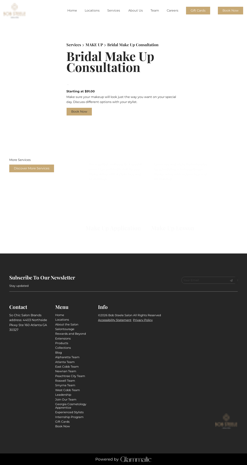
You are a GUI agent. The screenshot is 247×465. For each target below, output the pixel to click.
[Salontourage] (64, 329)
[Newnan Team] (65, 371)
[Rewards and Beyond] (70, 333)
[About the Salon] (66, 324)
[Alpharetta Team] (67, 357)
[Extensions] (63, 338)
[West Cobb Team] (67, 390)
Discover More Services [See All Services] (31, 168)
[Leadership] (63, 394)
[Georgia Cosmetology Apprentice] (70, 405)
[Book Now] (230, 10)
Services (73, 45)
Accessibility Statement (114, 320)
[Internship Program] (69, 417)
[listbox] (135, 10)
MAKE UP (94, 45)
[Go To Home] (14, 10)
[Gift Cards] (198, 10)
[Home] (72, 10)
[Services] (113, 10)
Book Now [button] (79, 111)
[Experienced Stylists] (69, 412)
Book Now (230, 10)
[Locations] (92, 10)
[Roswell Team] (65, 380)
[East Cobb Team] (67, 366)
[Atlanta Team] (65, 362)
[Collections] (63, 348)
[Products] (61, 343)
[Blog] (58, 352)
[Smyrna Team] (65, 385)
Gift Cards (198, 10)
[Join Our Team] (65, 399)
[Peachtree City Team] (70, 376)
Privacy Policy (143, 320)
